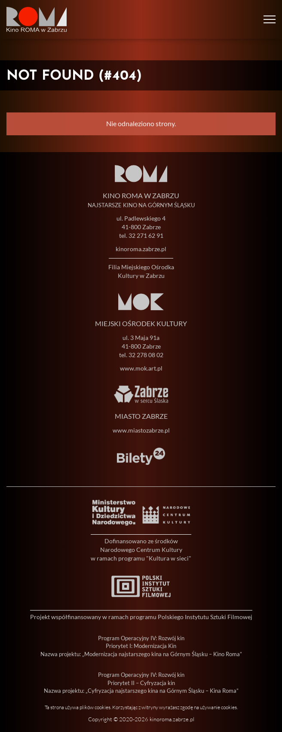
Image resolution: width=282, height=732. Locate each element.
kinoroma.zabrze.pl (141, 248)
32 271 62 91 (146, 235)
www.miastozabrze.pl (141, 430)
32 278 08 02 (146, 354)
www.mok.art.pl (141, 368)
